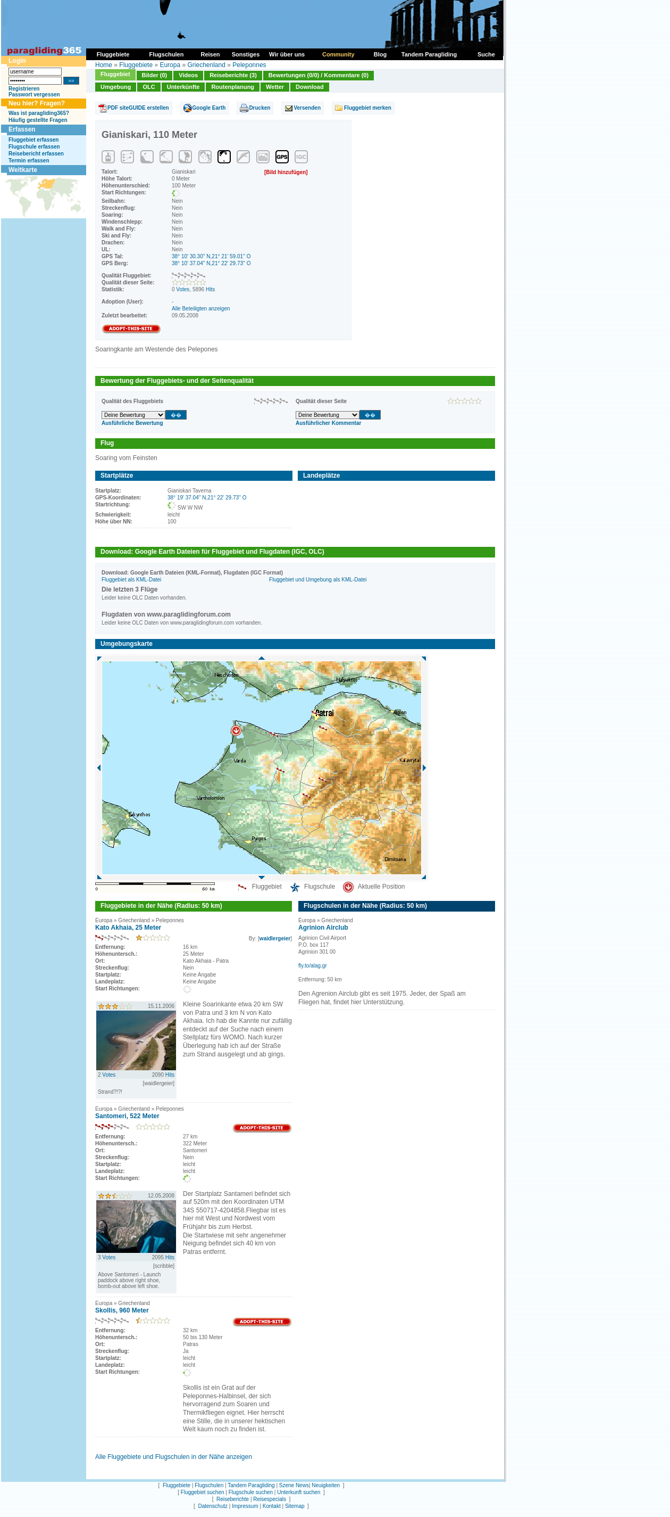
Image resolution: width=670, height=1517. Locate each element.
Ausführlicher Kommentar (328, 423)
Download (310, 87)
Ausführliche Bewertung (132, 423)
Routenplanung (232, 87)
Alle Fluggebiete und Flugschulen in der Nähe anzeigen (173, 1457)
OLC (149, 87)
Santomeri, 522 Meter (127, 1116)
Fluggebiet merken (367, 108)
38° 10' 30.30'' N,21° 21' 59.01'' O (211, 256)
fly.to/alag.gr (312, 966)
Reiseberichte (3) (233, 75)
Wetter (275, 87)
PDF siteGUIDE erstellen (138, 108)
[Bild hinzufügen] (286, 172)
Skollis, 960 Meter (122, 1310)
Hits (210, 289)
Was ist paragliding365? (39, 113)
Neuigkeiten (326, 1485)
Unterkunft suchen (298, 1492)
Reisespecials (269, 1499)
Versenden (307, 108)
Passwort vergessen (34, 94)
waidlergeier (274, 938)
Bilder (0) (155, 75)
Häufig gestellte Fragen (38, 120)
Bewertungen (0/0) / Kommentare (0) (318, 75)
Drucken (259, 108)
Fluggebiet (115, 74)
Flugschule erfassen (34, 147)
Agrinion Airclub (323, 927)
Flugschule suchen (251, 1492)
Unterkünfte (183, 87)
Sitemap (295, 1506)
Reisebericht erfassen (36, 154)
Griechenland (206, 65)
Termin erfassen (29, 160)
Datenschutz (213, 1506)
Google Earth (209, 108)
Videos (188, 75)
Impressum (245, 1506)
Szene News (294, 1485)
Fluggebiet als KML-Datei (131, 580)
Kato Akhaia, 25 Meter (128, 927)
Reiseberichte (232, 1499)
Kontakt (272, 1506)
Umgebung (115, 87)
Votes (182, 289)
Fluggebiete (136, 65)
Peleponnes (249, 65)
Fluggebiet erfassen (33, 140)
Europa (170, 65)
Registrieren (24, 89)
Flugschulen (209, 1485)
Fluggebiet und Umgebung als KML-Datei (317, 580)
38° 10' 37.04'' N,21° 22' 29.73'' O (211, 263)
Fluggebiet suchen (202, 1492)
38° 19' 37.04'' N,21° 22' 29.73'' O (207, 498)
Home (103, 65)
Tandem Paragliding (251, 1485)
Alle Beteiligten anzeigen (201, 308)
